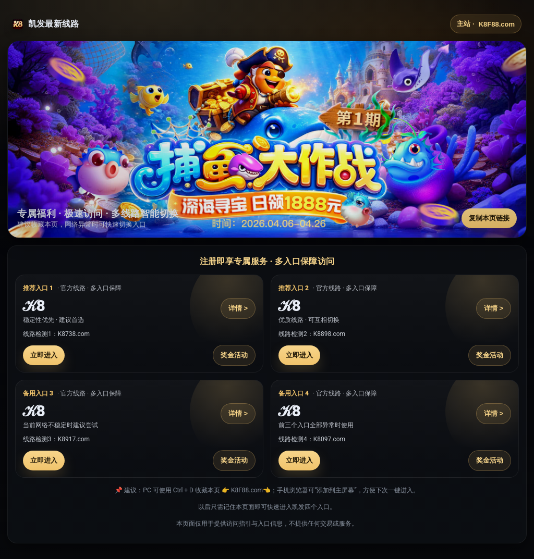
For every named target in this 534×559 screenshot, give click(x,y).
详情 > (238, 308)
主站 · (486, 24)
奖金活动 (234, 355)
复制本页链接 (489, 218)
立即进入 (43, 355)
